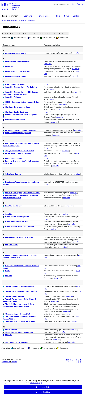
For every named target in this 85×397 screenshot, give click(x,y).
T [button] (52, 33)
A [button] (2, 33)
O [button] (40, 33)
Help (58, 16)
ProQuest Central (11, 245)
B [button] (5, 33)
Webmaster (6, 362)
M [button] (34, 33)
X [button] (62, 33)
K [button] (29, 33)
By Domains (22, 20)
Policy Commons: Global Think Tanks (19, 237)
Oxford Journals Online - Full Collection (19, 227)
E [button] (12, 33)
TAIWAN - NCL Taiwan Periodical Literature (21, 291)
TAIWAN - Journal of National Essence (19, 286)
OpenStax (8, 214)
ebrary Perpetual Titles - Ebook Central (19, 151)
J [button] (27, 33)
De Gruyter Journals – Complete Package (20, 130)
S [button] (49, 33)
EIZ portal (5, 20)
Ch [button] (23, 33)
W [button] (59, 33)
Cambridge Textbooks (13, 97)
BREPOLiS (9, 66)
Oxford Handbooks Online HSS (16, 222)
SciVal (7, 271)
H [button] (19, 33)
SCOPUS (8, 276)
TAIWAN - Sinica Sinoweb (14, 296)
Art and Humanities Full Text (15, 53)
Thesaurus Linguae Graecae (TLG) (17, 314)
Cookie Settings (36, 388)
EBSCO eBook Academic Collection (18, 153)
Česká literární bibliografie (15, 120)
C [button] (7, 33)
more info (75, 53)
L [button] (32, 33)
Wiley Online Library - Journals (16, 342)
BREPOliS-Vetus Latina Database (17, 71)
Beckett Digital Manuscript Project (18, 61)
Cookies (14, 362)
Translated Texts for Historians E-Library (20, 321)
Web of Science (11, 330)
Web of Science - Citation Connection (19, 332)
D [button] (10, 33)
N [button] (37, 33)
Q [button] (45, 33)
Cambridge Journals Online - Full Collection (21, 87)
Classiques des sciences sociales (17, 107)
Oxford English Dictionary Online (17, 217)
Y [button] (64, 33)
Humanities (31, 20)
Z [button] (67, 33)
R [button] (47, 33)
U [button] (54, 33)
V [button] (57, 33)
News (66, 16)
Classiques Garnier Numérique (16, 112)
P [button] (42, 33)
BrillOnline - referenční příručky (16, 76)
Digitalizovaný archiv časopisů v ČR (18, 133)
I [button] (25, 33)
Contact (76, 16)
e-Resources (13, 20)
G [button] (17, 33)
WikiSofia (8, 335)
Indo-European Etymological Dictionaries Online (22, 193)
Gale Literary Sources (13, 174)
